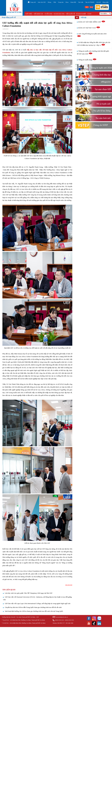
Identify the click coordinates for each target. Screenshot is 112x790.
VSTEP (89, 13)
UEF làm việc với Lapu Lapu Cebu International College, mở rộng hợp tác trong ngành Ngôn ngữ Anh (37, 603)
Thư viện (80, 2)
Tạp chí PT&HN (89, 2)
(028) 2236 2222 (59, 620)
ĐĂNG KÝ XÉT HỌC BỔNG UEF (91, 22)
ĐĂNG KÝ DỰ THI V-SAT (89, 28)
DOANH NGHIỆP (81, 13)
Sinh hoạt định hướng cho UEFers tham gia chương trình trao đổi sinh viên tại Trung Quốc (34, 611)
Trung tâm (60, 2)
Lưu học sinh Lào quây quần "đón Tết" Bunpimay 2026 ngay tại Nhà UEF (28, 593)
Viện (54, 2)
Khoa (67, 2)
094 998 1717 (61, 623)
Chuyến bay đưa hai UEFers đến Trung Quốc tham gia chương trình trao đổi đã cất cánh (33, 607)
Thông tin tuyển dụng (87, 60)
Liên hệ (98, 2)
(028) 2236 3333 (69, 620)
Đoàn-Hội (73, 2)
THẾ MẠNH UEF (38, 13)
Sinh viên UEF (42, 2)
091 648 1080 (69, 623)
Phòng (49, 2)
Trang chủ (33, 2)
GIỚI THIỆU (28, 13)
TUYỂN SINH (48, 13)
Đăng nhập (105, 2)
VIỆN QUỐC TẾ (70, 13)
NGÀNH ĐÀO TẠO (59, 13)
